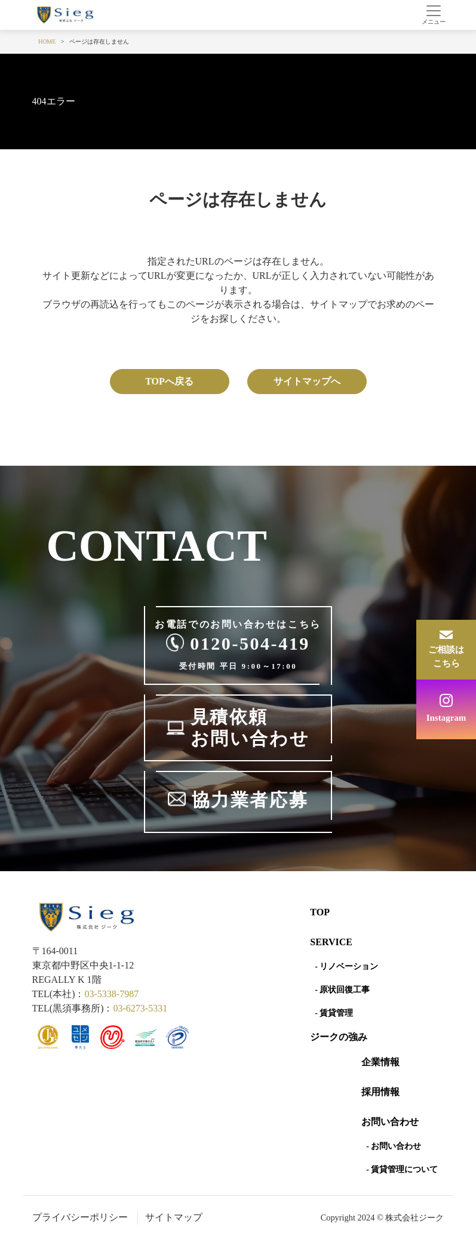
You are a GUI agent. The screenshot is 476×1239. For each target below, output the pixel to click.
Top (320, 912)
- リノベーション (346, 966)
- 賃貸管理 (334, 1013)
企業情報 (380, 1062)
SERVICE (331, 942)
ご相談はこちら (446, 656)
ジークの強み (338, 1037)
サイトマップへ (307, 381)
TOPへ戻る (169, 381)
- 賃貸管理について (402, 1169)
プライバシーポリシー (80, 1217)
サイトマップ (173, 1217)
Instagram (446, 718)
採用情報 (380, 1092)
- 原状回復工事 (342, 989)
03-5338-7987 (111, 994)
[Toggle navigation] (434, 15)
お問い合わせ (390, 1122)
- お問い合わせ (393, 1146)
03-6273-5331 (140, 1008)
